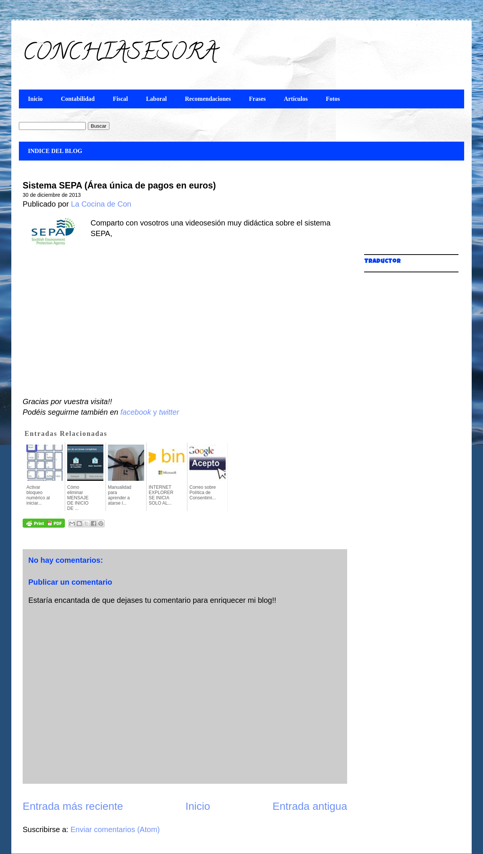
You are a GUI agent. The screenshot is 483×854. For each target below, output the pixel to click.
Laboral (156, 99)
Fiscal (120, 99)
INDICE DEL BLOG (55, 151)
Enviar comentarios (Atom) (115, 829)
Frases (257, 99)
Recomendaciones (208, 99)
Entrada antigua (309, 806)
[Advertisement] (402, 211)
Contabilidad (78, 99)
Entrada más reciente (73, 806)
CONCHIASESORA (120, 54)
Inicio (35, 99)
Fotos (333, 99)
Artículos (296, 99)
